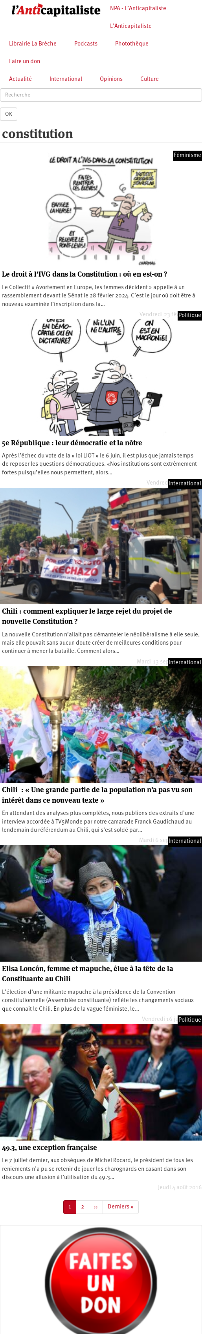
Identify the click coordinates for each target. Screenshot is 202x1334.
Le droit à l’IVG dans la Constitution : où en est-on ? (84, 274)
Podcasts (85, 44)
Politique (189, 316)
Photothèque (132, 44)
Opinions (111, 79)
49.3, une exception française (49, 1147)
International (66, 79)
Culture (149, 79)
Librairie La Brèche (33, 44)
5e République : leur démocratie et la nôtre (72, 442)
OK (8, 114)
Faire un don (24, 62)
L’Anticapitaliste (131, 26)
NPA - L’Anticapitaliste (138, 9)
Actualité (20, 79)
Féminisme (187, 156)
